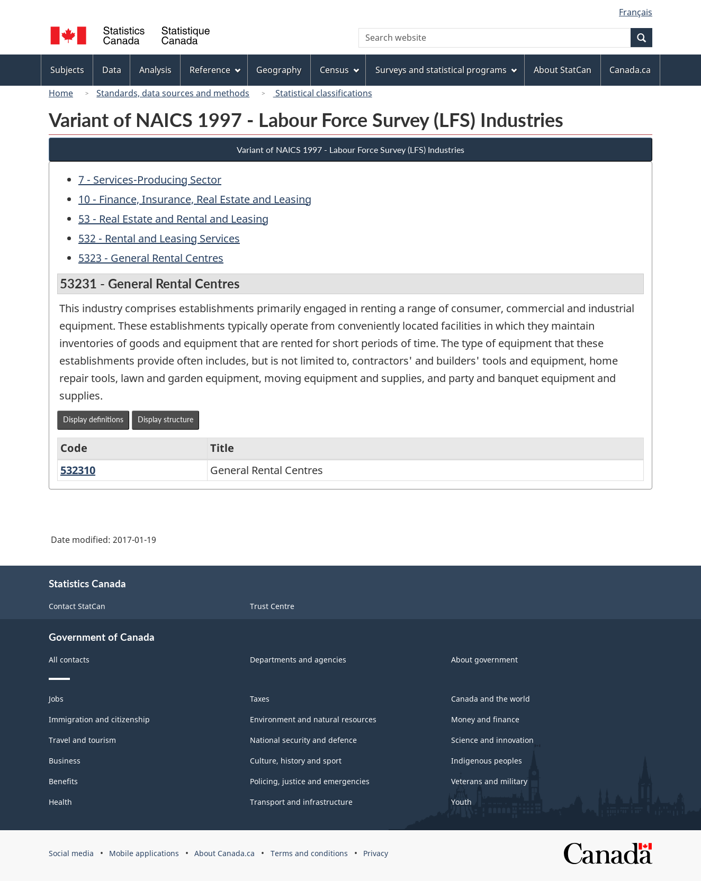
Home (61, 93)
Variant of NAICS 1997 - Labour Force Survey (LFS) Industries (350, 149)
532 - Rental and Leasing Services (159, 238)
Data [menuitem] (111, 70)
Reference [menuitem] (215, 70)
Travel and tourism (82, 740)
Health (60, 802)
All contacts (69, 660)
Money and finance (485, 719)
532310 (77, 470)
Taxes (259, 699)
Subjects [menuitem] (67, 70)
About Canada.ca (224, 853)
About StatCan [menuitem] (562, 70)
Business (64, 761)
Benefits (63, 781)
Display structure (165, 419)
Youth (461, 802)
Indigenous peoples (486, 761)
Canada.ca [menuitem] (630, 70)
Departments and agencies (298, 660)
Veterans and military (489, 781)
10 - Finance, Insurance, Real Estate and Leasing (194, 199)
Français (635, 12)
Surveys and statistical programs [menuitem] (446, 70)
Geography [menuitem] (278, 70)
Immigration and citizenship (99, 719)
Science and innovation (492, 740)
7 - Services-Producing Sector (149, 179)
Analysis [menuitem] (155, 70)
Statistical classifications (322, 93)
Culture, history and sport (295, 761)
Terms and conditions (309, 853)
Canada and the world (490, 699)
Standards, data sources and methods (172, 93)
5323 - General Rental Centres (150, 258)
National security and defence (303, 740)
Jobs (56, 699)
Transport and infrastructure (301, 802)
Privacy (375, 853)
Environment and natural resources (313, 719)
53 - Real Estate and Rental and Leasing (173, 219)
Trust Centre (272, 606)
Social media (71, 853)
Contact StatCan (77, 606)
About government (484, 660)
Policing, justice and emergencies (310, 781)
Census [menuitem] (339, 70)
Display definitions (93, 419)
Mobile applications (144, 853)
